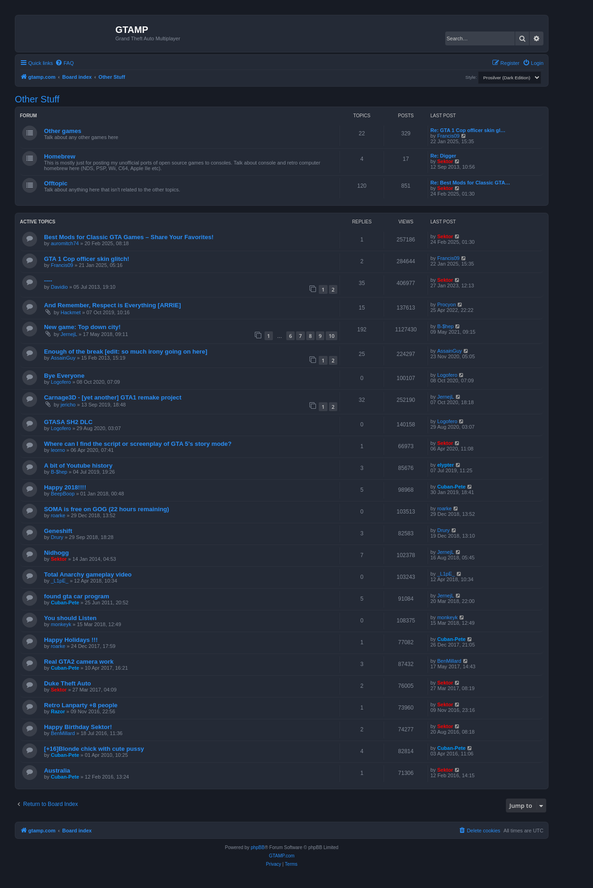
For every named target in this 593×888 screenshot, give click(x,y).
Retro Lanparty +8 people (81, 705)
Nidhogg (56, 552)
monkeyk (61, 624)
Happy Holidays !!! (71, 639)
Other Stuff (37, 99)
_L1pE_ (60, 581)
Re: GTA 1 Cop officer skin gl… (467, 130)
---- (48, 280)
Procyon (446, 304)
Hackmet (71, 312)
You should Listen (70, 618)
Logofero (61, 382)
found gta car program (76, 596)
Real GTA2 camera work (79, 661)
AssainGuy (63, 358)
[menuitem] (64, 63)
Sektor (445, 161)
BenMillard (449, 661)
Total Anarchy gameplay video (88, 574)
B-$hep (445, 326)
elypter (445, 465)
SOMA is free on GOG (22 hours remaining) (106, 509)
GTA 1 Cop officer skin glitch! (86, 258)
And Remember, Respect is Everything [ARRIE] (112, 305)
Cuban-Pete (451, 486)
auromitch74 (65, 243)
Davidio (59, 287)
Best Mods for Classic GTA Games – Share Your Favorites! (129, 237)
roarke (58, 515)
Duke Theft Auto (67, 683)
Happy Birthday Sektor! (78, 726)
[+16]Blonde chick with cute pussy (94, 748)
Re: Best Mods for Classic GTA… (470, 182)
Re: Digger (443, 156)
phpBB (258, 847)
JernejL (69, 334)
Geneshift (58, 530)
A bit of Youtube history (78, 465)
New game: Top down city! (82, 326)
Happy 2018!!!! (65, 487)
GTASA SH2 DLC (68, 422)
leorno (58, 450)
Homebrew (59, 156)
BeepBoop (63, 493)
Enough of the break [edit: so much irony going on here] (125, 351)
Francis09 (448, 136)
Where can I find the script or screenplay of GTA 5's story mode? (138, 443)
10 (331, 335)
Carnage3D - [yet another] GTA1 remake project (113, 397)
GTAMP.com (281, 855)
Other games (63, 130)
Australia (57, 770)
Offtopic (56, 183)
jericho (68, 404)
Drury (57, 537)
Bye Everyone (64, 375)
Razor (58, 711)
